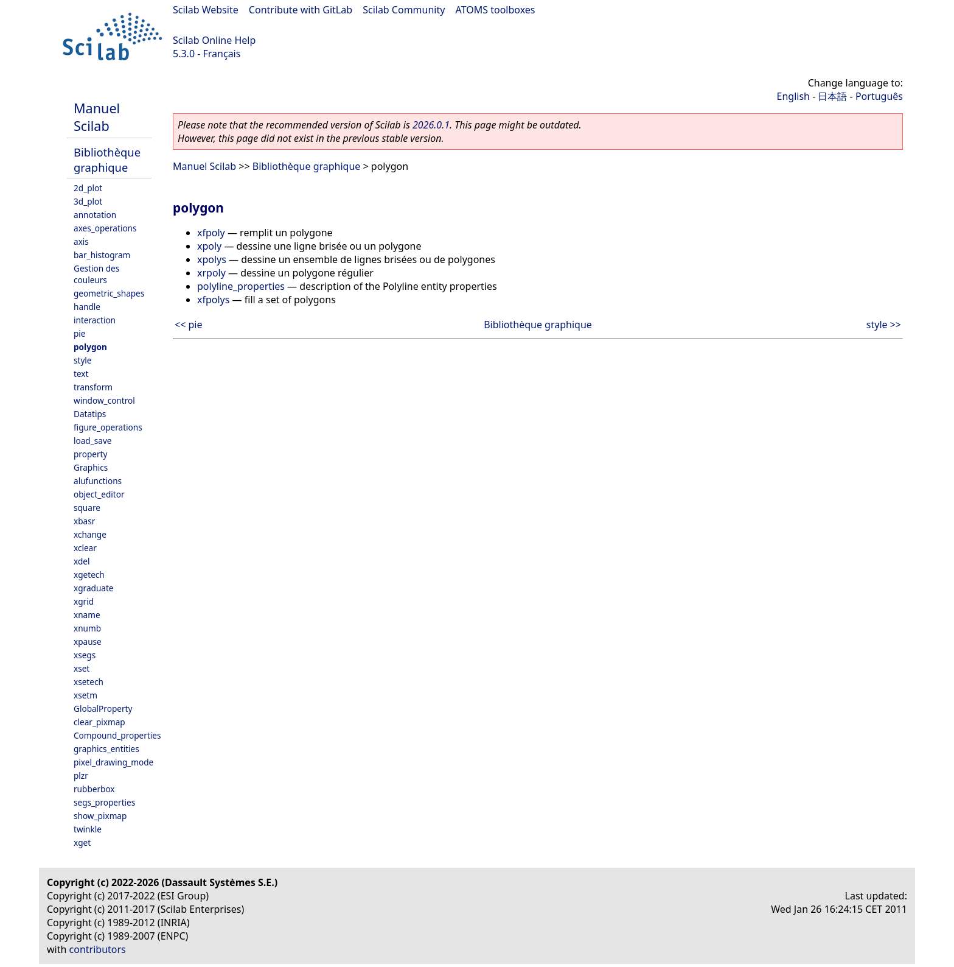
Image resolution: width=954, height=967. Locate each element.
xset (81, 668)
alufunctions (98, 481)
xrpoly (211, 273)
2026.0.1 (431, 125)
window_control (104, 400)
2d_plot (88, 188)
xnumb (87, 628)
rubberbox (94, 789)
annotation (95, 214)
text (81, 373)
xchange (90, 534)
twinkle (88, 829)
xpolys (211, 259)
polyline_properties (241, 286)
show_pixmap (100, 815)
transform (93, 387)
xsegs (85, 655)
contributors (97, 949)
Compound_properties (117, 735)
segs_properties (104, 802)
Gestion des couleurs (96, 274)
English (793, 96)
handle (87, 306)
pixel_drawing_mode (113, 762)
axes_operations (105, 228)
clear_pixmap (99, 722)
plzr (81, 775)
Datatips (90, 414)
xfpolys (213, 299)
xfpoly (211, 232)
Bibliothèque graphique (107, 159)
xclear (85, 548)
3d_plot (88, 201)
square (87, 507)
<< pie (188, 324)
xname (87, 615)
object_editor (99, 494)
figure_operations (108, 427)
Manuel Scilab (97, 117)
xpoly (209, 246)
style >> (883, 324)
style (83, 360)
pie (80, 333)
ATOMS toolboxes (495, 9)
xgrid (84, 601)
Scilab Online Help (214, 40)
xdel (81, 561)
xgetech (89, 574)
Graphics (91, 467)
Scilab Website (205, 9)
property (90, 454)
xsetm (85, 695)
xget (82, 842)
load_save (92, 440)
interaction (95, 320)
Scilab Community (404, 9)
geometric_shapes (109, 293)
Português (879, 96)
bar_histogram (102, 255)
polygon (90, 347)
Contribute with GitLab (300, 9)
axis (81, 241)
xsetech (88, 681)
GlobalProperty (103, 708)
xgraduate (93, 588)
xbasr (84, 521)
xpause (88, 641)
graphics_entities (106, 748)
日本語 (832, 96)
